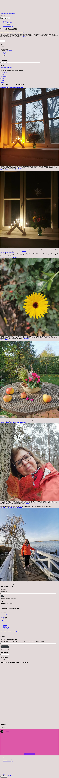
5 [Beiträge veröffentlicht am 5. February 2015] (4, 614)
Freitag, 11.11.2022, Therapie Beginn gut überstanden (10, 257)
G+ (3, 54)
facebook (2, 80)
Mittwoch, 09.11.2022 (4, 339)
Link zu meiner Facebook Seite (9, 631)
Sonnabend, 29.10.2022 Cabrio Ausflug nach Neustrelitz (11, 507)
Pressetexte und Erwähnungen (6, 67)
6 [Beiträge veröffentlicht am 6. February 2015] (5, 614)
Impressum (5, 23)
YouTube (4, 55)
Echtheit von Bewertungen (8, 26)
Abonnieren (4, 646)
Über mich (5, 21)
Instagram (4, 57)
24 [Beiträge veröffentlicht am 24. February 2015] (2, 618)
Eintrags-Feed (5, 626)
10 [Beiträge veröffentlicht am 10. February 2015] (2, 615)
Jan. (1, 620)
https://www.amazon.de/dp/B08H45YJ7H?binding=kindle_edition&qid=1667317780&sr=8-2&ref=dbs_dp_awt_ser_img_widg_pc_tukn (27, 504)
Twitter (4, 53)
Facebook (4, 52)
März (5, 620)
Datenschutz (7, 25)
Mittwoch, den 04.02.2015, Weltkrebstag (12, 32)
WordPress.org (5, 628)
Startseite (4, 20)
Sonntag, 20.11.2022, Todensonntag (7, 252)
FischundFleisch (3, 76)
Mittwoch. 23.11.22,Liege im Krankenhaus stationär (10, 169)
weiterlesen (24, 36)
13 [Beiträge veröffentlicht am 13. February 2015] (5, 615)
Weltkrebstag (9, 50)
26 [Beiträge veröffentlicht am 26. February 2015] (4, 618)
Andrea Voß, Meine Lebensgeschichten (7, 13)
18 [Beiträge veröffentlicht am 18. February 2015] (3, 617)
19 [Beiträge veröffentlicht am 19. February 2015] (4, 617)
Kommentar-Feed (6, 627)
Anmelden (5, 625)
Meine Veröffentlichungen (7, 22)
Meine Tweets (3, 606)
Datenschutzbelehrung (4, 774)
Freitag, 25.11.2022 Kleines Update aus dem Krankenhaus (11, 87)
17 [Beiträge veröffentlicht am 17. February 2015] (2, 617)
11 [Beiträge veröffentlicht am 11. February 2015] (3, 615)
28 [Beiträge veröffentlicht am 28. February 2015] (6, 618)
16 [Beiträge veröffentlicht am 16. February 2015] (1, 617)
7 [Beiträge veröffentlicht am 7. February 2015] (6, 614)
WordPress (10, 775)
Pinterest (4, 56)
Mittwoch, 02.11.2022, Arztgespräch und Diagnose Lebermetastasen (13, 422)
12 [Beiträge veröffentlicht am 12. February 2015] (4, 615)
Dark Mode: (4, 776)
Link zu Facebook (3, 72)
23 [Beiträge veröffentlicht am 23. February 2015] (1, 618)
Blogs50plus (2, 74)
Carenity (2, 78)
